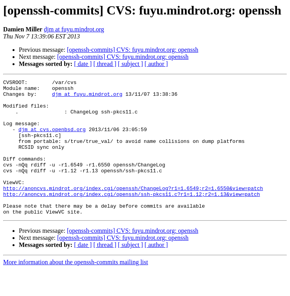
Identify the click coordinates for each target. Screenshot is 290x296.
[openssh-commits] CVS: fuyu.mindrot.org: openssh (132, 49)
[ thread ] (104, 63)
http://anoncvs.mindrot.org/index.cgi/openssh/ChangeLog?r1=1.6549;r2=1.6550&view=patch (133, 210)
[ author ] (156, 63)
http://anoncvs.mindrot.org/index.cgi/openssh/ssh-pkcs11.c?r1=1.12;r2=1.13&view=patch (131, 217)
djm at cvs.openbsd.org (52, 139)
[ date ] (83, 63)
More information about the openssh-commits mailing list (75, 289)
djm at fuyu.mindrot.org (74, 29)
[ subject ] (130, 63)
